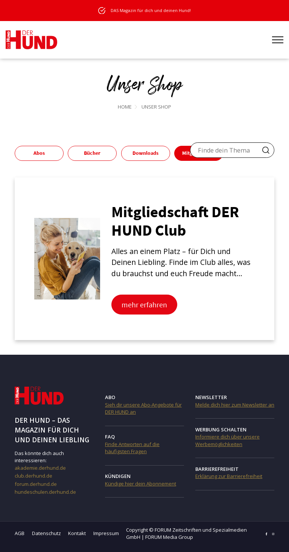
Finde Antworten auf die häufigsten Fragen (132, 448)
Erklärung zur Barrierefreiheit (228, 476)
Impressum (106, 533)
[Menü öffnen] (277, 39)
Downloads (145, 153)
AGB (19, 533)
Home (125, 106)
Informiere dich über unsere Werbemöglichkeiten (227, 440)
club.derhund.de (33, 475)
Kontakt (77, 533)
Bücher (92, 153)
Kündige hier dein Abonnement (140, 483)
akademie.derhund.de (40, 467)
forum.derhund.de (36, 484)
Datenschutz (46, 533)
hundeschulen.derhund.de (45, 491)
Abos (39, 153)
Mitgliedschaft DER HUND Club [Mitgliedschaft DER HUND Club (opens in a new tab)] (175, 221)
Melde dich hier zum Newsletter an (234, 404)
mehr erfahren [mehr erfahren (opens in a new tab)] (144, 304)
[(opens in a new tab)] (67, 258)
